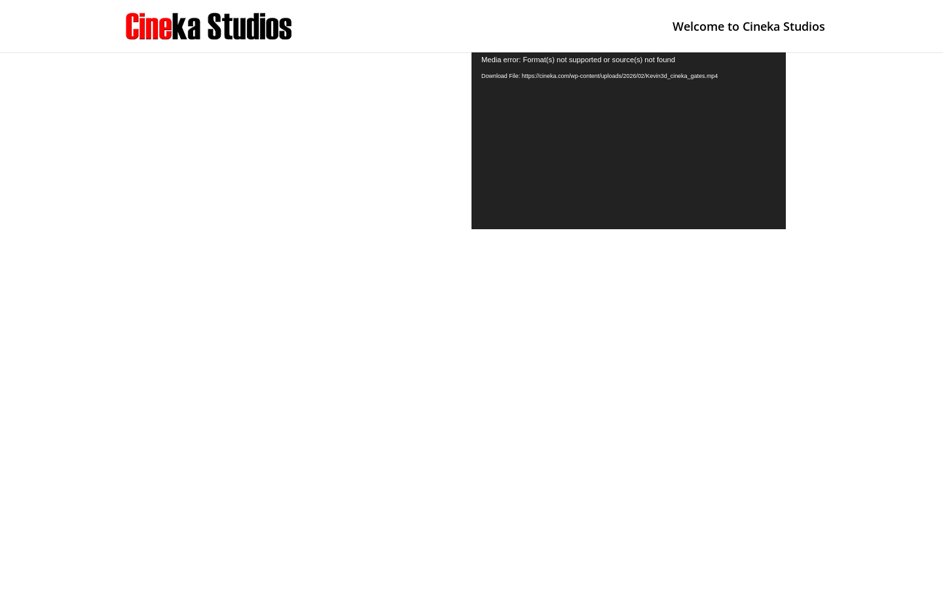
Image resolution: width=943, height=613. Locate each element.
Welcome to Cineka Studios (749, 28)
